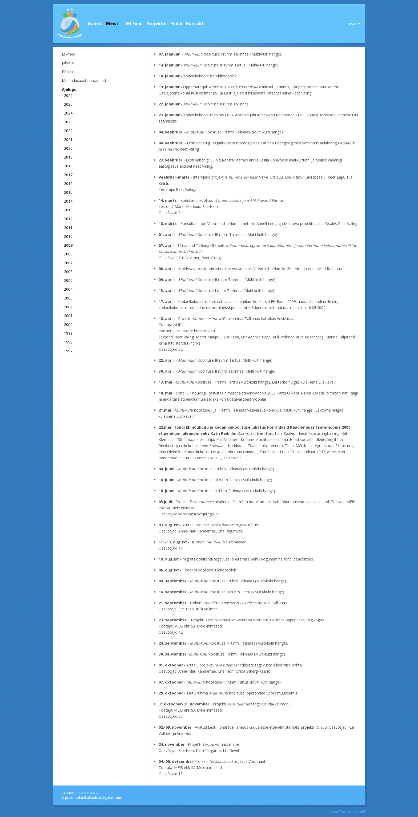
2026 (68, 95)
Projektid (156, 23)
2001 (68, 315)
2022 (68, 130)
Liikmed (68, 54)
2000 (68, 324)
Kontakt (195, 23)
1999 (68, 333)
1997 (68, 350)
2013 (68, 209)
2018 (68, 165)
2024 (68, 113)
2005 (68, 280)
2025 (68, 104)
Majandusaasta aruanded (84, 80)
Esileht (95, 23)
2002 (68, 306)
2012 (68, 218)
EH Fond (134, 23)
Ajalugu (69, 89)
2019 (68, 157)
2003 (68, 298)
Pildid (176, 23)
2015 (68, 192)
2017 (68, 174)
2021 (68, 139)
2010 (68, 236)
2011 (68, 227)
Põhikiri (68, 71)
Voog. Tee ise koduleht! (347, 811)
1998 (68, 342)
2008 (68, 253)
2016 (68, 183)
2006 (68, 271)
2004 (68, 289)
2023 (68, 121)
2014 (68, 201)
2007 (68, 262)
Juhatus (68, 62)
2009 (68, 245)
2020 (68, 148)
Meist (112, 23)
